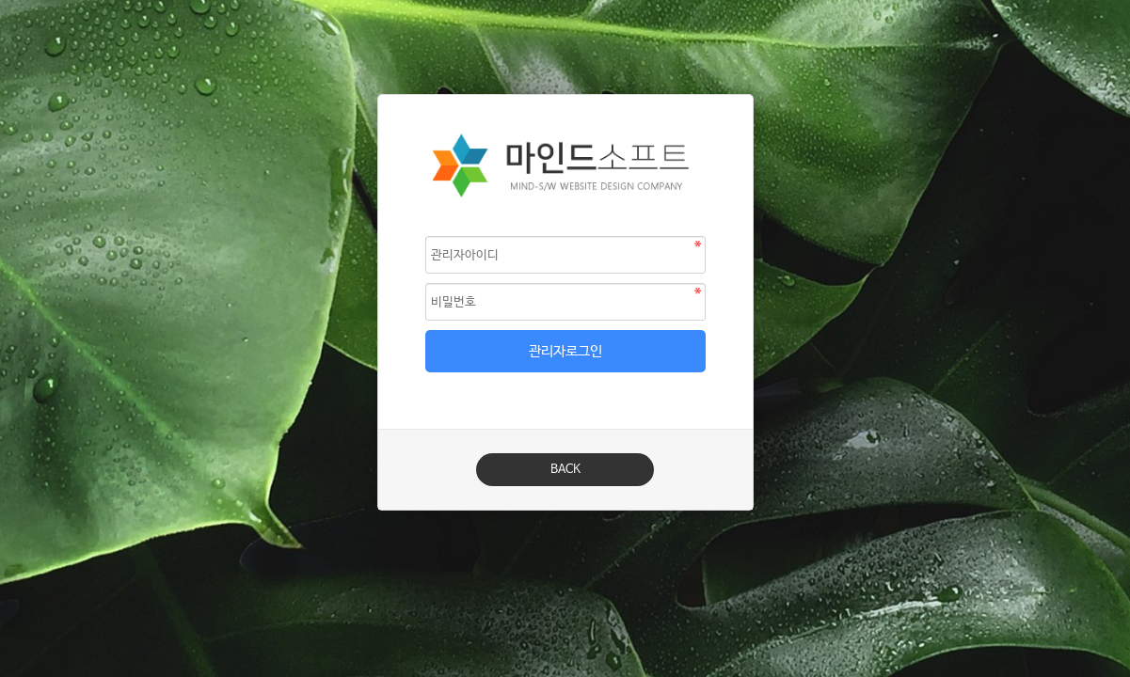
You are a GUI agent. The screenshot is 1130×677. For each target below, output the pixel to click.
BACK (565, 470)
